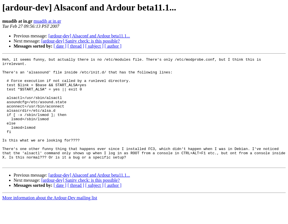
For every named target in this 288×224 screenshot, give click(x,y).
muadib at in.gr (47, 21)
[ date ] (60, 46)
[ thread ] (75, 46)
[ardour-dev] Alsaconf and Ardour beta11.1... (89, 35)
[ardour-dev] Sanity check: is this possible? (80, 41)
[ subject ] (94, 46)
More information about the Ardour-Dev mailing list (49, 219)
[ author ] (113, 46)
